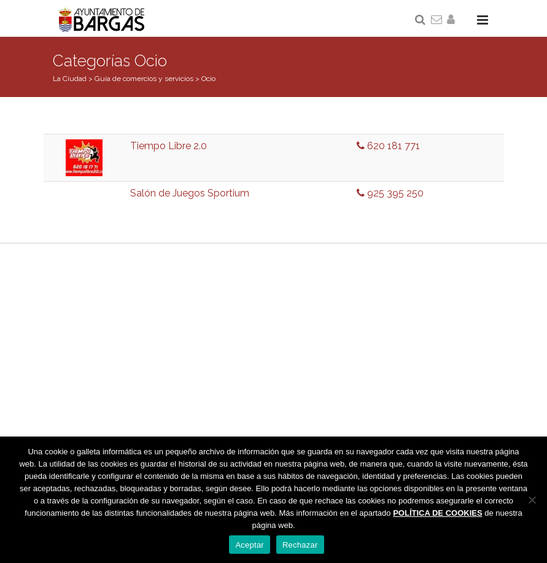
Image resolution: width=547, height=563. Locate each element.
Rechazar (300, 544)
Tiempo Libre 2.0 (168, 146)
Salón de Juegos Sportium (189, 193)
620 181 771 (388, 146)
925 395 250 (390, 193)
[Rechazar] (532, 500)
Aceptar (249, 544)
